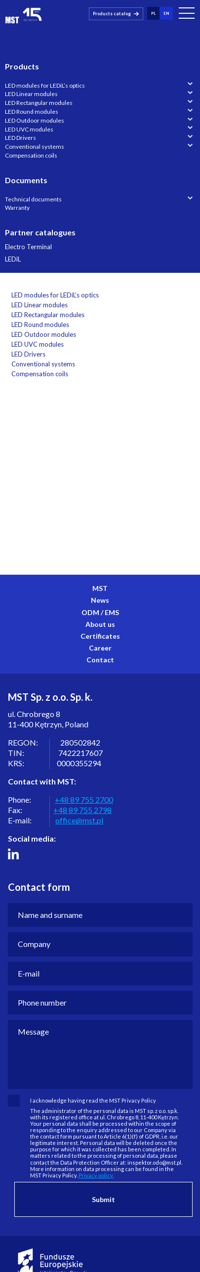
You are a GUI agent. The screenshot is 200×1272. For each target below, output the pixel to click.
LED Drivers (20, 137)
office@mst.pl (79, 820)
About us (100, 624)
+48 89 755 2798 (82, 810)
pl (153, 12)
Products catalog (112, 13)
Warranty (17, 207)
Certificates (100, 636)
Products (22, 66)
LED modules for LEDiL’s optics (45, 85)
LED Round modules (31, 111)
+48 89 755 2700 (84, 799)
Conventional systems (34, 146)
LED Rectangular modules (39, 102)
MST (100, 588)
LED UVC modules (29, 129)
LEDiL (13, 259)
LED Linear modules (31, 94)
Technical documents (33, 199)
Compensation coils (31, 155)
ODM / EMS (100, 612)
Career (100, 648)
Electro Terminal (28, 247)
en (166, 12)
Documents (26, 180)
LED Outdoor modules (34, 120)
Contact (100, 659)
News (100, 600)
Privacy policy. (96, 1175)
